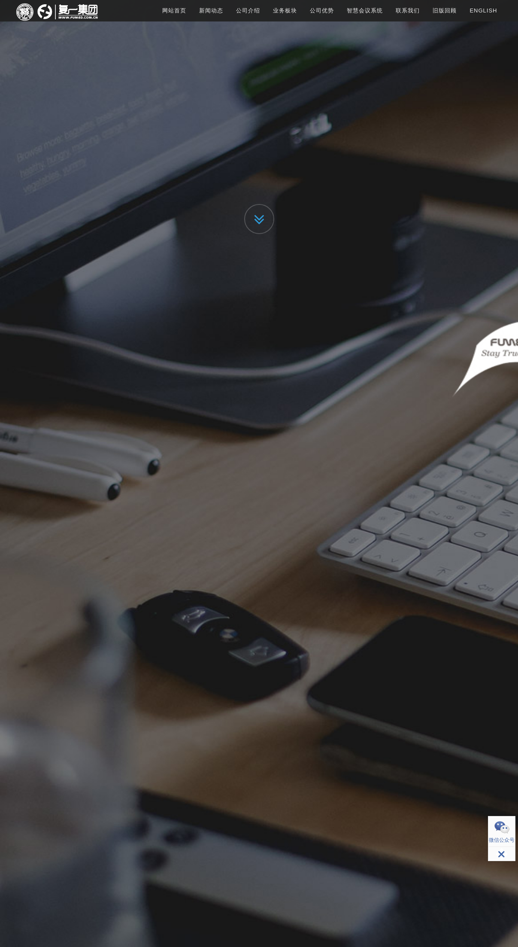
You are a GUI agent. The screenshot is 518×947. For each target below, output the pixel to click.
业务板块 (285, 10)
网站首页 (174, 10)
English (483, 10)
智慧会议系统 (365, 10)
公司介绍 (248, 10)
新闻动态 (211, 10)
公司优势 (322, 10)
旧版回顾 (445, 10)
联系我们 (408, 10)
